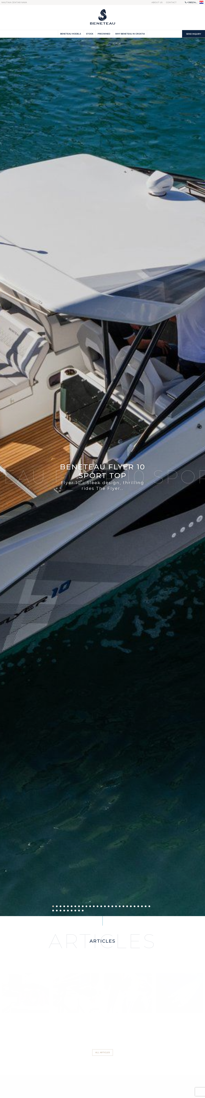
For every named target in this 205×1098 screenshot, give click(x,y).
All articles (102, 1052)
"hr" (201, 2)
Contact (171, 2)
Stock (89, 33)
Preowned (104, 33)
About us (157, 2)
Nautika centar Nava (14, 2)
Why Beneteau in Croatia (130, 33)
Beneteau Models (70, 33)
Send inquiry (193, 34)
